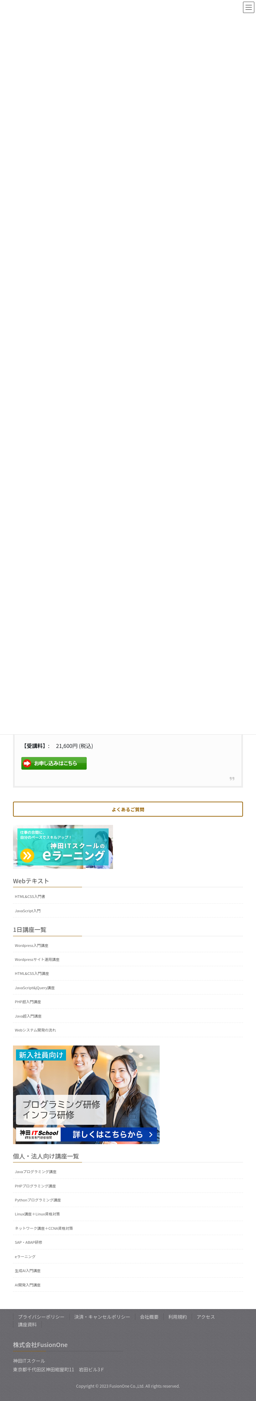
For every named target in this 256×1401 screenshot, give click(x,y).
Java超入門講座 (28, 1016)
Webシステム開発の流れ (35, 1030)
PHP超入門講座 (28, 1001)
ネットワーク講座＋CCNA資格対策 (44, 1228)
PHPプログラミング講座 (35, 1185)
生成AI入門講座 (28, 1270)
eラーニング (25, 1256)
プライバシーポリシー (41, 1316)
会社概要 (149, 1316)
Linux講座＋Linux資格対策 (37, 1213)
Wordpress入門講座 (31, 945)
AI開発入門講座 (28, 1284)
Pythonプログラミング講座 (38, 1199)
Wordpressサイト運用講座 (37, 959)
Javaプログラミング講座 (36, 1171)
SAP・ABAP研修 (28, 1242)
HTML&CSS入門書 (30, 896)
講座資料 (27, 1324)
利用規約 (177, 1316)
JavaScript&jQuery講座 (35, 987)
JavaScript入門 (28, 910)
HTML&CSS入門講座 (32, 973)
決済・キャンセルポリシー (102, 1316)
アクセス (206, 1316)
